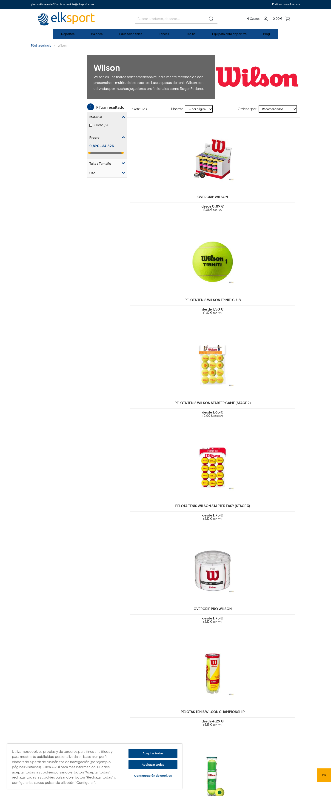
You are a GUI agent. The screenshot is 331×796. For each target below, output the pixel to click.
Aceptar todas (153, 753)
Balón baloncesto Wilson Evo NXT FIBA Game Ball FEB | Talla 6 (273, 528)
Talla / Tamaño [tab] (44, 115)
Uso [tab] (36, 125)
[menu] (165, 34)
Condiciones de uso (143, 722)
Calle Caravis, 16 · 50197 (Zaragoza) (227, 725)
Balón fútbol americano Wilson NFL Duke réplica (220, 418)
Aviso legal (136, 703)
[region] (94, 766)
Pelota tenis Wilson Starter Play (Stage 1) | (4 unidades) (220, 308)
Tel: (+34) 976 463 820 (217, 749)
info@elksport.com (82, 4)
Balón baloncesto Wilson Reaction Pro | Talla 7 (114, 528)
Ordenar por (247, 109)
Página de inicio (41, 45)
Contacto (136, 742)
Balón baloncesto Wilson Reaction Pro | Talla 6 (167, 528)
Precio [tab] (38, 89)
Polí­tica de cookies (142, 716)
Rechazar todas (153, 764)
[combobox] (176, 18)
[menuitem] (68, 34)
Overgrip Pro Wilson (114, 304)
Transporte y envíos (142, 735)
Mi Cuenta (253, 18)
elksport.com (211, 718)
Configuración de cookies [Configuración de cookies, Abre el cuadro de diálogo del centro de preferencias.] (153, 775)
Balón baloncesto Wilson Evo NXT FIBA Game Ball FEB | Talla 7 (220, 528)
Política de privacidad (144, 709)
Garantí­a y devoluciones (146, 729)
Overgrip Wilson (113, 193)
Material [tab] (39, 69)
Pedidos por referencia (286, 4)
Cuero (51, 76)
